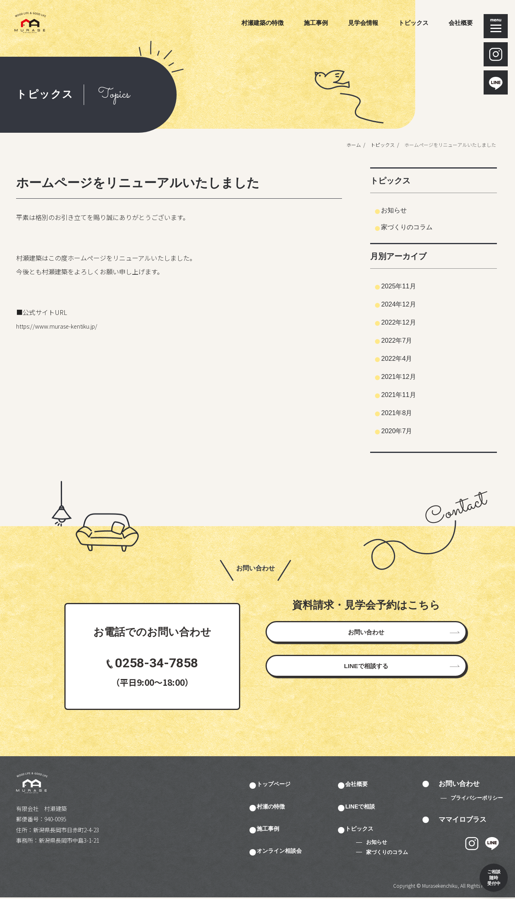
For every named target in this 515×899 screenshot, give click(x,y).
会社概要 (461, 22)
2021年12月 (406, 376)
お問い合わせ (366, 637)
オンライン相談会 (293, 852)
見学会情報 (363, 22)
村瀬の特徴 (283, 807)
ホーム (349, 144)
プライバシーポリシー (477, 799)
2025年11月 (406, 285)
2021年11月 (406, 394)
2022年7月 (404, 339)
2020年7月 (404, 430)
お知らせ (400, 209)
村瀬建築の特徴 (262, 22)
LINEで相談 (372, 807)
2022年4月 (404, 358)
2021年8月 (404, 412)
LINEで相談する (366, 682)
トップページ (286, 784)
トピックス (413, 22)
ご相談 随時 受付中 (480, 863)
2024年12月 (406, 303)
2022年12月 (406, 321)
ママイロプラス (462, 820)
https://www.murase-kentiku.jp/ (62, 326)
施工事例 (316, 22)
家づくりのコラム (416, 226)
